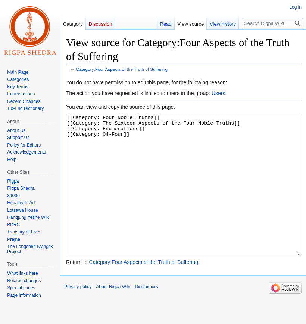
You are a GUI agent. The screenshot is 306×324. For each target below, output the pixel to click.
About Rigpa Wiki (113, 314)
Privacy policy (77, 314)
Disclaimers (146, 314)
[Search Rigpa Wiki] (272, 23)
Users (218, 93)
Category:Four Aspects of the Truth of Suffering (122, 69)
